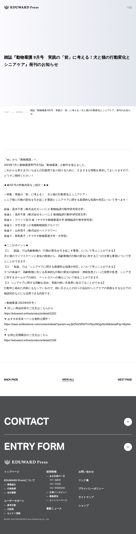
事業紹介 (10, 484)
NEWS (19, 112)
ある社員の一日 (55, 476)
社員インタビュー (56, 492)
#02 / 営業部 (55, 484)
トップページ (11, 471)
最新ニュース (54, 508)
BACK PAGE (11, 379)
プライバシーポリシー (91, 488)
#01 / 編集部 (55, 480)
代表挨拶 (10, 488)
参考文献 (10, 505)
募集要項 (52, 496)
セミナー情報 (12, 513)
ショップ (83, 505)
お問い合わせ (86, 471)
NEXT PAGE (125, 379)
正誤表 (9, 509)
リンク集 (83, 480)
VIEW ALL (68, 379)
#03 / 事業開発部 (57, 488)
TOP (6, 112)
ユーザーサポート (14, 500)
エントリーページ (56, 500)
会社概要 (10, 492)
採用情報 (51, 471)
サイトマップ (86, 497)
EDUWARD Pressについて (19, 480)
